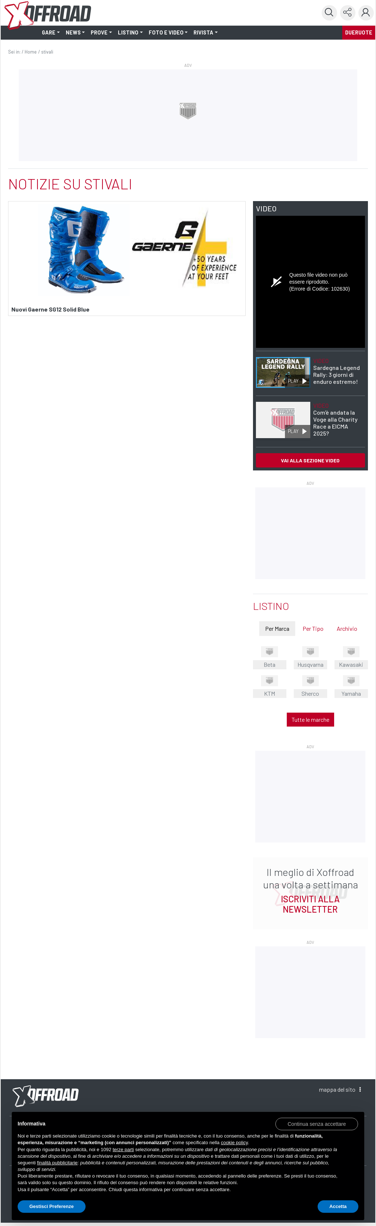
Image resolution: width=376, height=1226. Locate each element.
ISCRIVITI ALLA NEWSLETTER (310, 903)
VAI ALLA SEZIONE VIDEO (310, 460)
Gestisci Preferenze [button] (51, 1206)
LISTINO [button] (128, 32)
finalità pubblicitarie (57, 1162)
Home (31, 52)
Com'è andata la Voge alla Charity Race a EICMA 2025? (335, 419)
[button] (317, 1123)
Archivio (347, 628)
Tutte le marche (310, 719)
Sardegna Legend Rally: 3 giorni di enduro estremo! (336, 371)
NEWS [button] (73, 32)
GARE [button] (48, 32)
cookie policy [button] (234, 1142)
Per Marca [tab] (277, 628)
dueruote (358, 32)
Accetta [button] (338, 1206)
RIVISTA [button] (203, 32)
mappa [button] (340, 1089)
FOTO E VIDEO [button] (166, 32)
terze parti (123, 1149)
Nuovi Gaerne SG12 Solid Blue (50, 309)
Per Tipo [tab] (313, 628)
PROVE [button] (99, 32)
